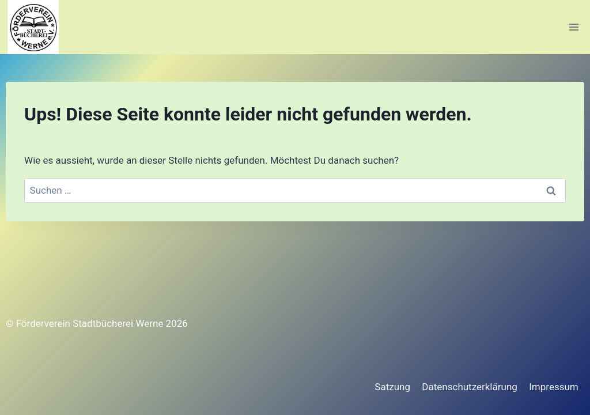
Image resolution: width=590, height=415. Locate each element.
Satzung (392, 387)
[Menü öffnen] (573, 27)
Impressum (553, 387)
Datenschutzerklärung (469, 387)
